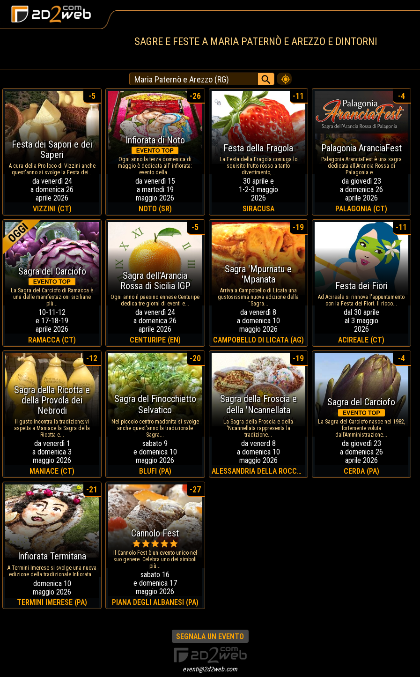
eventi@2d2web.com (210, 669)
